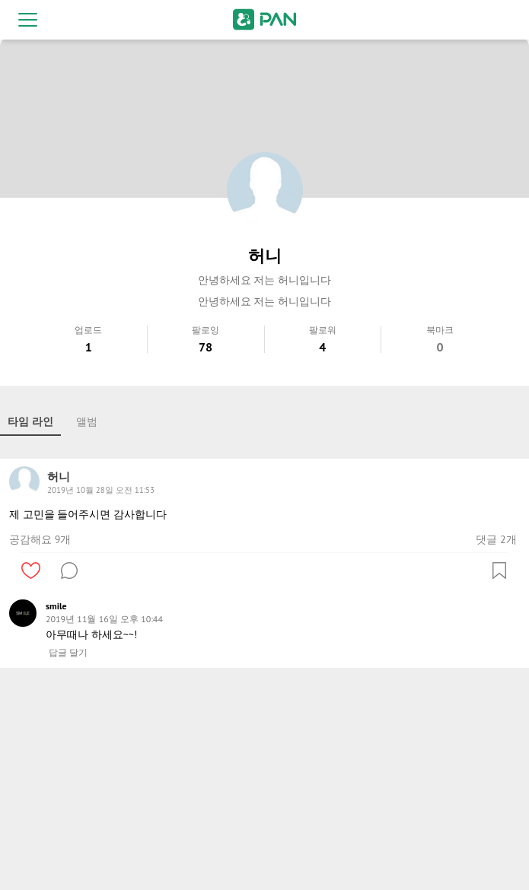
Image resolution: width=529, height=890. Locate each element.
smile (56, 606)
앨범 (86, 421)
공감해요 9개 (40, 539)
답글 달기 (68, 652)
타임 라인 (30, 421)
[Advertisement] (264, 781)
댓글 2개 (496, 539)
